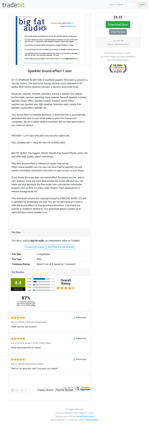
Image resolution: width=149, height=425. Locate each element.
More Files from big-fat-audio (61, 247)
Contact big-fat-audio (35, 247)
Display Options (46, 390)
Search (142, 4)
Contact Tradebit (91, 420)
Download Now (118, 24)
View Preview (118, 31)
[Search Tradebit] (122, 4)
